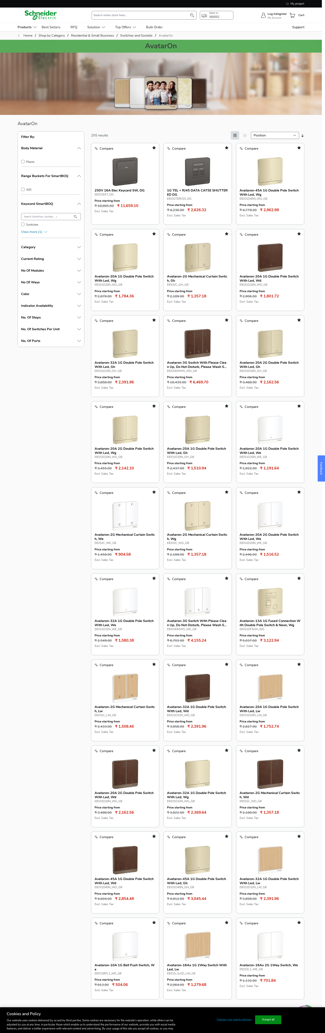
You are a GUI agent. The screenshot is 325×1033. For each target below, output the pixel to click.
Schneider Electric (125, 872)
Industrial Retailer (90, 912)
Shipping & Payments (210, 940)
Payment (142, 921)
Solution (96, 27)
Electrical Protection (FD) (36, 912)
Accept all (268, 1019)
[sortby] (275, 135)
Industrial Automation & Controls (42, 949)
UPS (21, 921)
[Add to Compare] (104, 148)
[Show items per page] (201, 858)
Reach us (262, 894)
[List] (245, 135)
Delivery (142, 930)
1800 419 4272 (266, 912)
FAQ (139, 903)
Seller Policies (87, 963)
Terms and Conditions (211, 912)
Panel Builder (86, 930)
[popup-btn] (216, 15)
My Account (274, 17)
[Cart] (292, 15)
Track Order (144, 949)
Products (26, 894)
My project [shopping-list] (295, 4)
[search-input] (142, 15)
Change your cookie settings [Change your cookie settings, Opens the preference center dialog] (234, 1019)
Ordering (142, 912)
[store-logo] (41, 15)
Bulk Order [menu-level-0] (154, 27)
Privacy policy (205, 921)
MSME (81, 921)
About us (203, 894)
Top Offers (125, 27)
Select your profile (94, 894)
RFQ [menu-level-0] (74, 27)
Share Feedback (265, 935)
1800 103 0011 (266, 903)
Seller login (85, 954)
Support (298, 27)
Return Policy (205, 930)
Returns (141, 940)
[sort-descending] (302, 135)
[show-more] (51, 231)
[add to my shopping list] (154, 147)
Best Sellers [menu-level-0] (51, 27)
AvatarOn (166, 35)
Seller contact (90, 945)
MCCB (22, 930)
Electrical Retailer (89, 903)
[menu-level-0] (27, 27)
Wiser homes (28, 940)
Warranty (202, 949)
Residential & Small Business (39, 903)
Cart (301, 15)
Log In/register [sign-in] (277, 14)
